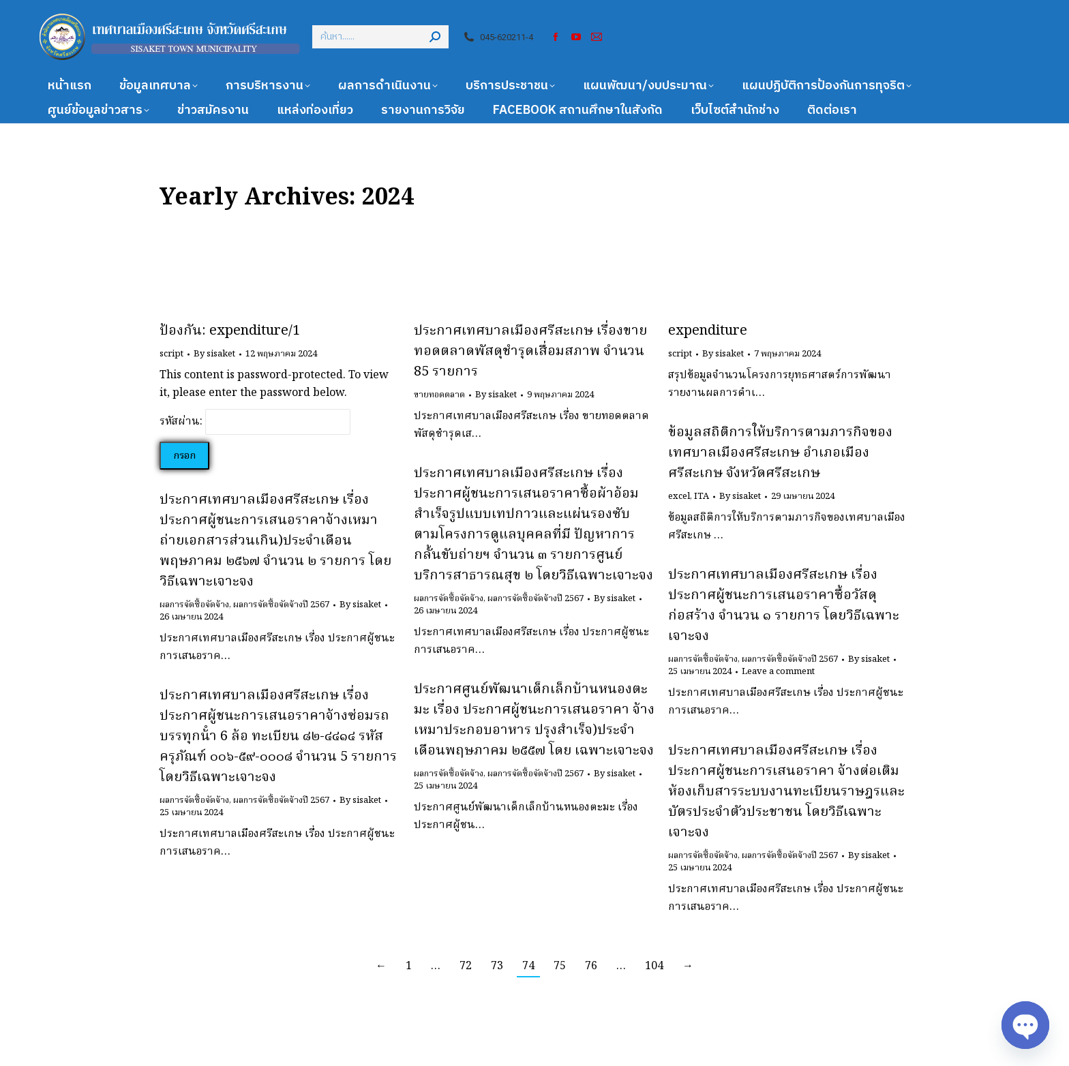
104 (654, 966)
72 (466, 966)
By (214, 354)
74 (528, 966)
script (171, 354)
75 (560, 966)
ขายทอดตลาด (439, 395)
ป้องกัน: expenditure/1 (230, 331)
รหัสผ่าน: (255, 422)
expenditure (707, 331)
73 (497, 966)
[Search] (380, 36)
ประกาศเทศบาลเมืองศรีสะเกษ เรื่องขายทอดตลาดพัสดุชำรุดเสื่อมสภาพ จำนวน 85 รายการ (530, 351)
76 (591, 966)
